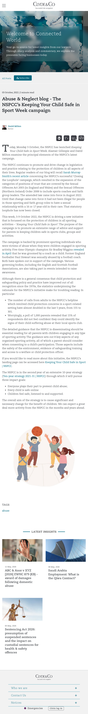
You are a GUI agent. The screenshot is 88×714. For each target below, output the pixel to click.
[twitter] (66, 138)
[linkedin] (74, 138)
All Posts (6, 78)
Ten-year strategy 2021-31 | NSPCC (24, 376)
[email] (59, 138)
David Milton (14, 126)
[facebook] (81, 138)
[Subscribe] (23, 78)
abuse (5, 510)
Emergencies (35, 708)
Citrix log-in (56, 708)
